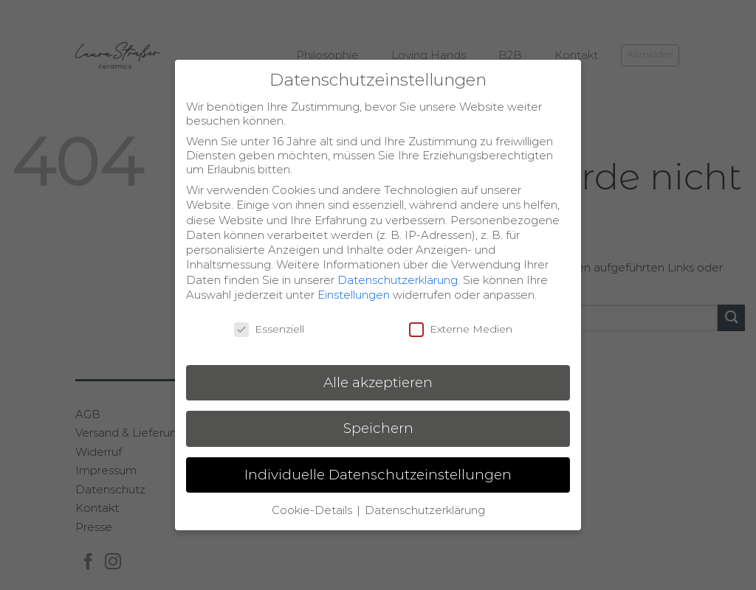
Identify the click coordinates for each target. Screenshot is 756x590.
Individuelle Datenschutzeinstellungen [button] (378, 474)
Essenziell (269, 329)
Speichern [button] (378, 428)
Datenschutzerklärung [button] (425, 510)
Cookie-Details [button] (313, 510)
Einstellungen (353, 295)
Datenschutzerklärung (397, 280)
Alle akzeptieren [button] (378, 382)
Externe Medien (460, 329)
